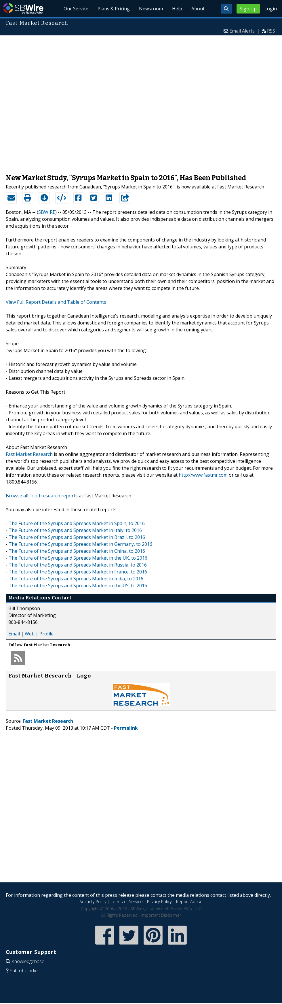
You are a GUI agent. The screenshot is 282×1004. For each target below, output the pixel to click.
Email (14, 634)
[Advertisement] (69, 102)
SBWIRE (46, 212)
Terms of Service (127, 901)
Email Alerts (242, 31)
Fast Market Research (29, 454)
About (198, 8)
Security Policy (93, 901)
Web (30, 634)
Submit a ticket (24, 970)
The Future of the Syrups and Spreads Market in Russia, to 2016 (78, 565)
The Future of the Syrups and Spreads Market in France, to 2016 (78, 572)
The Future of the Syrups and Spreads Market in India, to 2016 (76, 578)
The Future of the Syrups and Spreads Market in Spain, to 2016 (77, 523)
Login (270, 8)
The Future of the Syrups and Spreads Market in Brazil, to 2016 (77, 537)
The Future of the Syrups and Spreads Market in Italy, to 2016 (75, 530)
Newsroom (151, 8)
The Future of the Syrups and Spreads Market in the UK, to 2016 (78, 558)
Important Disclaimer (161, 915)
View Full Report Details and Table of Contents (56, 302)
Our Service (76, 8)
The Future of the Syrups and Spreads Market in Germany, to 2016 (80, 544)
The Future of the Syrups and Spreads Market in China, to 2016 (77, 551)
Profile (46, 634)
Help (177, 8)
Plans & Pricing (114, 8)
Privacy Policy (159, 901)
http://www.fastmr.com (203, 475)
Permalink (126, 728)
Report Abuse (189, 901)
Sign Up (248, 8)
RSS (271, 31)
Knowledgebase (28, 961)
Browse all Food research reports (42, 495)
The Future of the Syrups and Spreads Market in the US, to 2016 (78, 585)
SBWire (23, 8)
